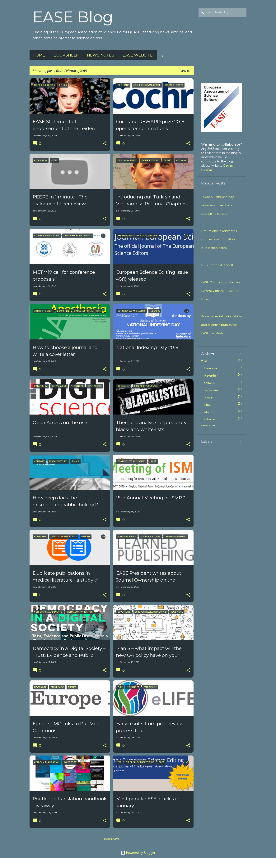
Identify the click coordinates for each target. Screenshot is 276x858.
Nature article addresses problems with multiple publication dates (219, 239)
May (207, 405)
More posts (111, 839)
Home (39, 55)
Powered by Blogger (138, 853)
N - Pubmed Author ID (218, 265)
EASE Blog (73, 17)
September (211, 390)
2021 (204, 361)
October (209, 383)
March (208, 412)
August (208, 397)
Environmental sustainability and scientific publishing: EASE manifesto (221, 325)
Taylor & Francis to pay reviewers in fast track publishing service (217, 205)
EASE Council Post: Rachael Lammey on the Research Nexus (221, 290)
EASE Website (138, 55)
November (211, 376)
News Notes (100, 55)
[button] (104, 143)
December (210, 368)
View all (186, 71)
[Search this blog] (226, 12)
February (210, 419)
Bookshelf (66, 55)
